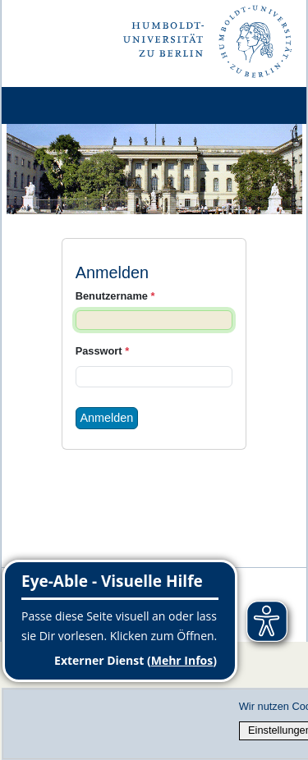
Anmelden (107, 417)
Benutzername (115, 296)
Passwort (102, 351)
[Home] (60, 105)
